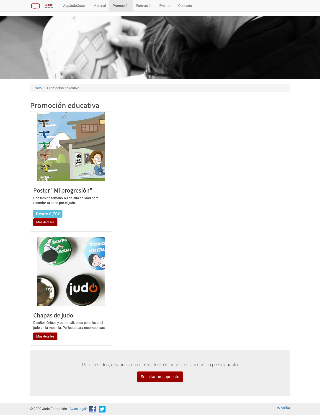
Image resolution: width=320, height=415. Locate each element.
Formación (144, 6)
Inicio (38, 88)
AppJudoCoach (75, 6)
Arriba (283, 408)
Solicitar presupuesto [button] (160, 376)
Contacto (185, 6)
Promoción (121, 6)
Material (99, 6)
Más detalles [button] (45, 222)
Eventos (165, 6)
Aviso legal (78, 409)
